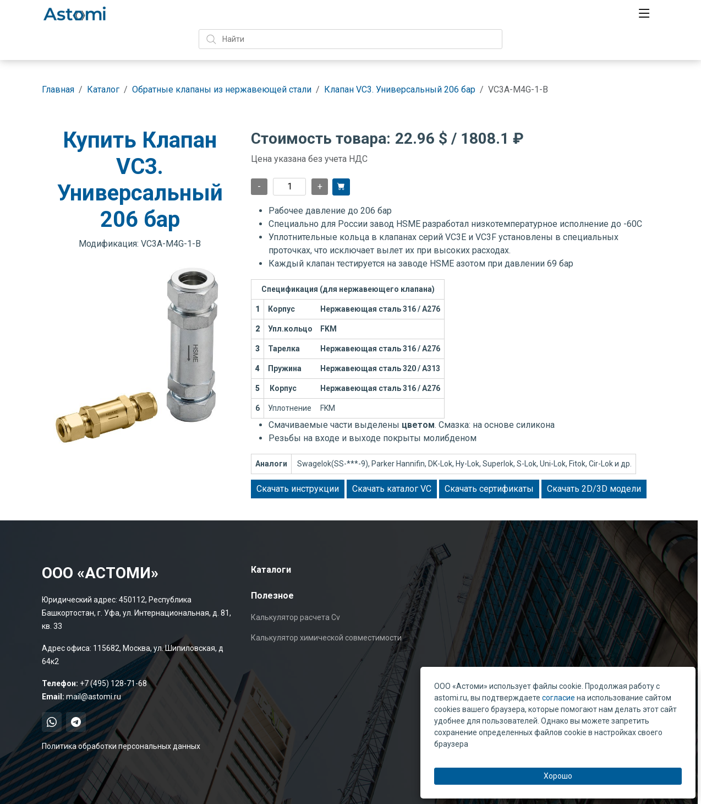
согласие (558, 697)
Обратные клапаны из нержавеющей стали (221, 89)
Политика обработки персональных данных (121, 746)
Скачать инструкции (297, 489)
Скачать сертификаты (489, 489)
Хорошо (558, 776)
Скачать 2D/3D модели (594, 489)
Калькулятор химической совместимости (326, 638)
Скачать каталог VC (391, 489)
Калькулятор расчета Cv (295, 617)
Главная (58, 89)
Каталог (103, 89)
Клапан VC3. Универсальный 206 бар (399, 89)
